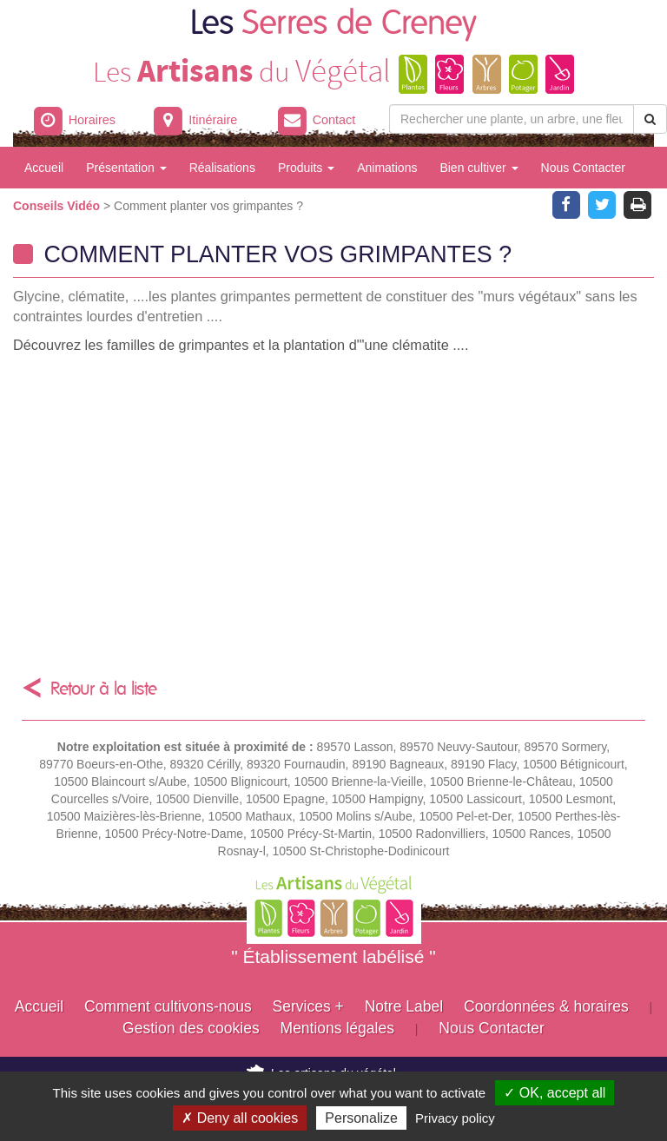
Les (333, 24)
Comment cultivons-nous (168, 1006)
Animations (387, 168)
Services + (308, 1006)
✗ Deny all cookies (240, 1118)
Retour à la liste (103, 689)
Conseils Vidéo (58, 206)
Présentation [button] (126, 168)
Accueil (43, 168)
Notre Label (404, 1006)
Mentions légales (337, 1028)
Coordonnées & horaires (546, 1006)
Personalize (361, 1118)
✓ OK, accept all (554, 1092)
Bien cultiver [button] (478, 168)
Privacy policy (455, 1118)
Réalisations (222, 168)
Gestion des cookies (191, 1028)
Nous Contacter (583, 168)
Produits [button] (306, 168)
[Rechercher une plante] (511, 119)
